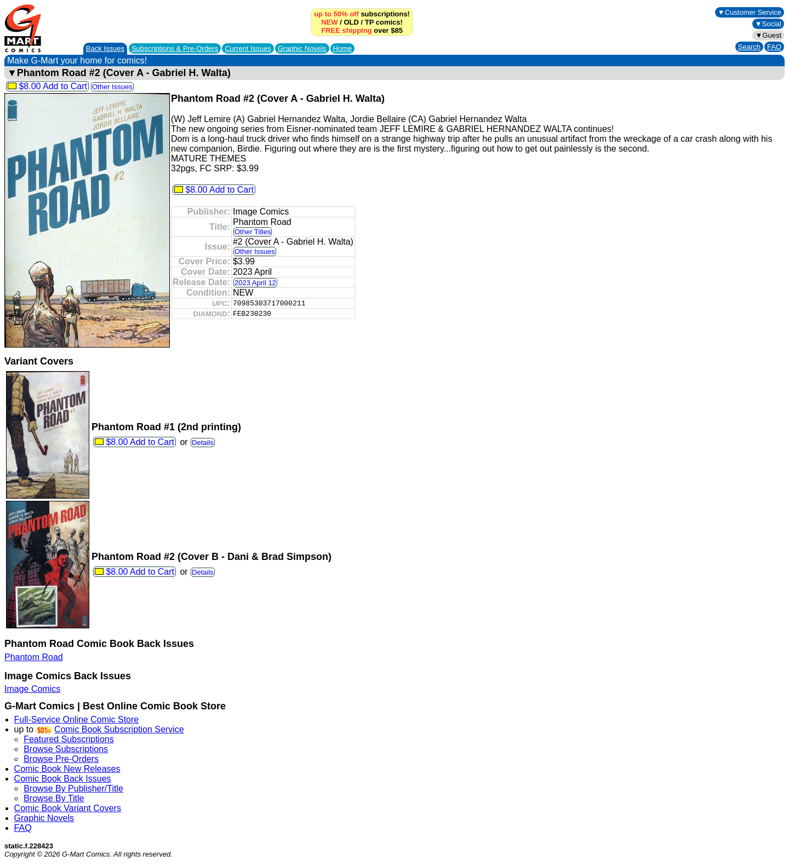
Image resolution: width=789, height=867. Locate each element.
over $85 (362, 30)
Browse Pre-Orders (61, 759)
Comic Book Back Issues (62, 778)
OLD (351, 22)
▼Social (768, 24)
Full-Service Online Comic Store (76, 719)
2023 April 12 (255, 283)
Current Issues (248, 48)
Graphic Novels (302, 48)
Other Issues (112, 87)
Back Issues (105, 48)
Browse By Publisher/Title (73, 788)
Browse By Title (54, 798)
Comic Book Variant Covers (67, 808)
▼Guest (768, 35)
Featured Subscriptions (69, 739)
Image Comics (32, 688)
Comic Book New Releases (67, 768)
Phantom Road (33, 657)
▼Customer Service (749, 12)
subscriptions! (362, 14)
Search (749, 47)
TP (369, 22)
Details (203, 442)
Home (342, 48)
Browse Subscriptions (66, 749)
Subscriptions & (175, 48)
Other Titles (253, 232)
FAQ (774, 47)
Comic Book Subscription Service (119, 729)
